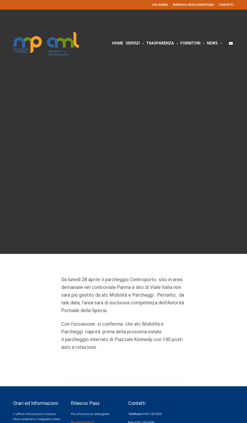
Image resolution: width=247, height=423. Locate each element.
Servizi (133, 43)
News (212, 43)
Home (117, 43)
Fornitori (190, 43)
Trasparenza (160, 43)
